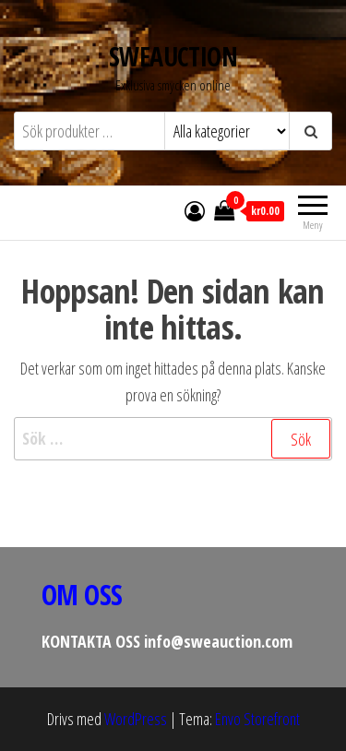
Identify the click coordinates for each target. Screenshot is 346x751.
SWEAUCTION (173, 56)
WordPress (135, 719)
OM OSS (82, 595)
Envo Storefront (257, 719)
